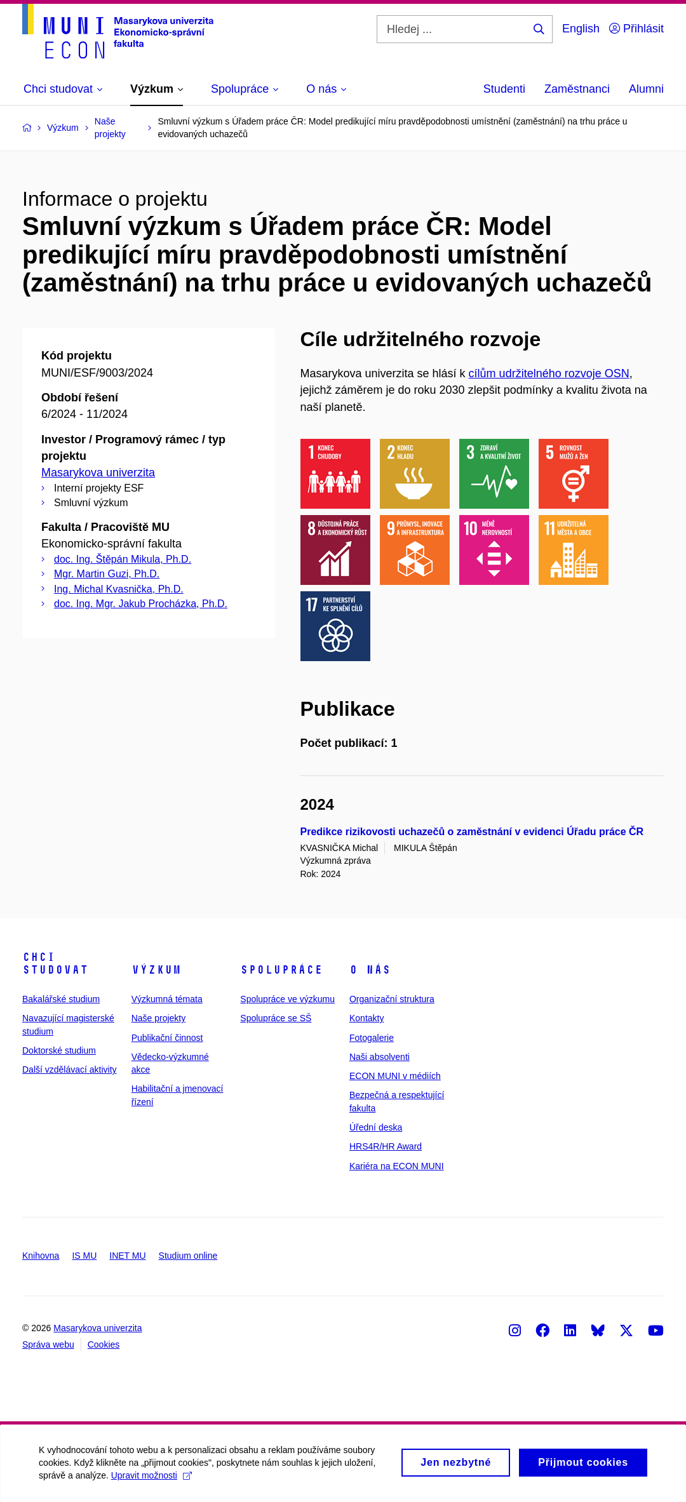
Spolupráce (281, 970)
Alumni (646, 89)
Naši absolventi (379, 1057)
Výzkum (156, 970)
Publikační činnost (167, 1038)
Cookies (104, 1344)
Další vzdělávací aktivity (69, 1069)
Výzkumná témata (167, 999)
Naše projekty (158, 1018)
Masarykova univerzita (98, 472)
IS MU (84, 1256)
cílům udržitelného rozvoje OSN (549, 373)
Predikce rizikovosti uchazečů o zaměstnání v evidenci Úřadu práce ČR (472, 831)
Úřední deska (375, 1127)
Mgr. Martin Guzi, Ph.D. (106, 573)
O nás (370, 970)
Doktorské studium (59, 1050)
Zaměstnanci (577, 89)
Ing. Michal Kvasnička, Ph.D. (119, 589)
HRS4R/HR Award (385, 1146)
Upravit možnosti (157, 1482)
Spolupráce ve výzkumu (287, 999)
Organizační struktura (391, 999)
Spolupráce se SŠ (275, 1018)
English (581, 28)
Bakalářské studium (61, 999)
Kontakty (366, 1018)
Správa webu (48, 1344)
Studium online (188, 1256)
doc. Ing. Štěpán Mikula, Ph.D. (122, 559)
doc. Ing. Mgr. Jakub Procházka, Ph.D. (140, 603)
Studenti (504, 89)
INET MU (127, 1256)
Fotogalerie (371, 1038)
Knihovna (40, 1256)
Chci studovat (55, 963)
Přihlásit (636, 28)
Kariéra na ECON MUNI (396, 1166)
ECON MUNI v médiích (395, 1076)
